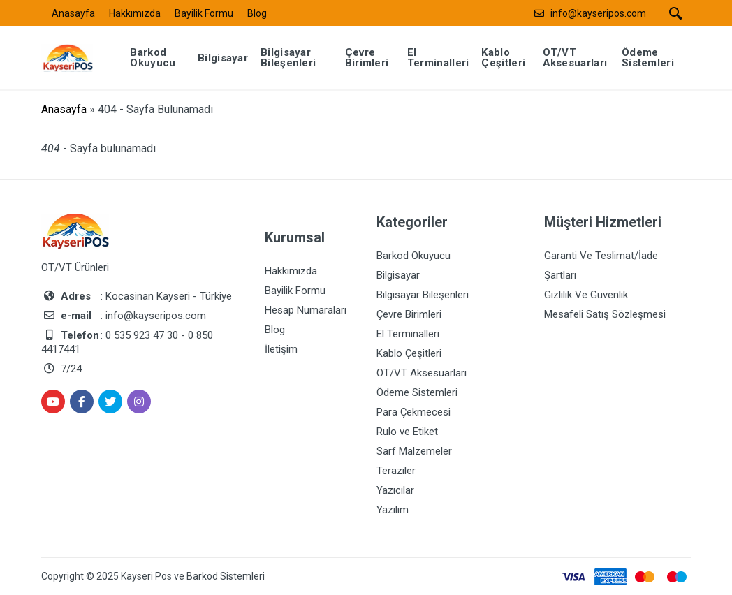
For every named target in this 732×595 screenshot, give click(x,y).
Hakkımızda (135, 13)
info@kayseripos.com (598, 13)
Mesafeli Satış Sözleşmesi (605, 314)
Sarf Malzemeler (414, 451)
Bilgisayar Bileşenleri (422, 294)
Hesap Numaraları (305, 310)
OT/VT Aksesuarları (421, 373)
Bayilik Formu (204, 13)
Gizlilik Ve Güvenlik (586, 294)
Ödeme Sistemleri (417, 392)
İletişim (281, 349)
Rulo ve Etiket (407, 431)
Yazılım (392, 510)
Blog (257, 13)
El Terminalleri (407, 334)
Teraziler (396, 470)
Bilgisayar (398, 275)
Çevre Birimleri (408, 314)
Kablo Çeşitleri (408, 353)
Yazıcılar (395, 490)
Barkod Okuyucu (413, 255)
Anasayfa (73, 13)
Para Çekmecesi (413, 412)
